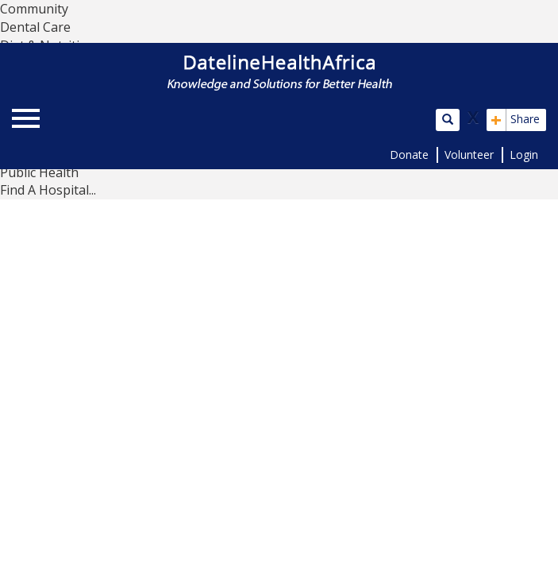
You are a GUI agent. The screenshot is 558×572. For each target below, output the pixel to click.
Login (524, 154)
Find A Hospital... (48, 190)
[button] (348, 118)
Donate (409, 154)
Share (515, 120)
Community (34, 8)
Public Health (39, 172)
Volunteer (469, 154)
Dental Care (35, 27)
